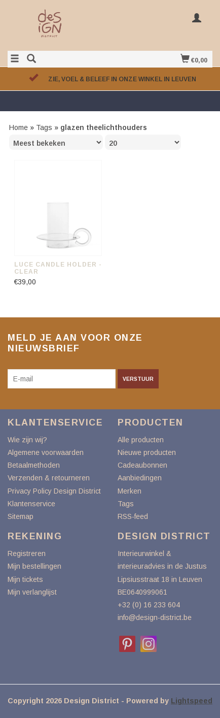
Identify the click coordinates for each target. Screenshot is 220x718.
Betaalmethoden (34, 465)
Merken (129, 491)
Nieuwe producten (147, 452)
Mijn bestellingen (34, 566)
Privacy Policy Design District (54, 491)
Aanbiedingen (140, 478)
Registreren (27, 553)
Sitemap (20, 516)
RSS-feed (133, 516)
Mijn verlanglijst (32, 592)
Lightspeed (191, 701)
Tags (44, 127)
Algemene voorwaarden (46, 452)
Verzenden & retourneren (49, 478)
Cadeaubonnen (142, 465)
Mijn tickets (25, 579)
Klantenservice (31, 504)
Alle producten (141, 440)
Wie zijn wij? (27, 440)
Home (18, 127)
